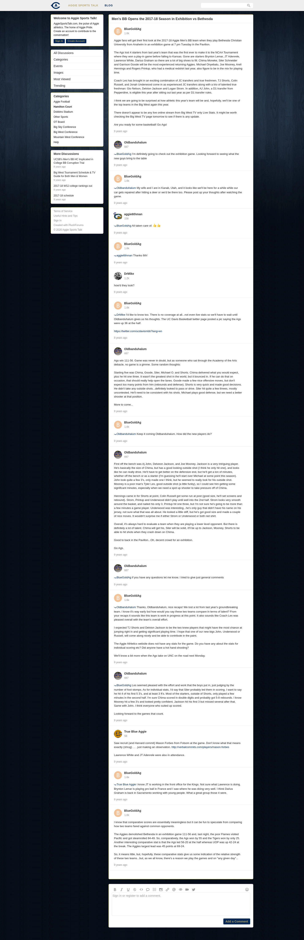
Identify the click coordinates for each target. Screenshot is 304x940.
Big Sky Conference (65, 127)
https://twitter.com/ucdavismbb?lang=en (138, 331)
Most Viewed (62, 79)
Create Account (76, 41)
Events (58, 66)
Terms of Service (63, 211)
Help (56, 142)
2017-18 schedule (64, 195)
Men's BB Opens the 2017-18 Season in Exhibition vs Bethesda (162, 19)
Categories (61, 59)
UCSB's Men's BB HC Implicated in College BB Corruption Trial (73, 161)
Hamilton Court (63, 106)
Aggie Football (62, 101)
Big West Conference (65, 132)
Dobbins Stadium (63, 111)
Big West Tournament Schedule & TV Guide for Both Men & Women (74, 174)
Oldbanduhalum (135, 142)
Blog (109, 5)
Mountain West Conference (69, 137)
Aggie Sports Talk (83, 5)
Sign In (59, 41)
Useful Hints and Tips (65, 215)
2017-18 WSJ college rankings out (73, 185)
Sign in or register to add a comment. (181, 904)
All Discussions (63, 53)
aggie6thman (133, 214)
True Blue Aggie (135, 731)
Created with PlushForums (68, 225)
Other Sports (61, 116)
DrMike (129, 273)
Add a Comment (236, 921)
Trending (59, 85)
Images (58, 72)
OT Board (59, 121)
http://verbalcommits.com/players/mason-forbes (200, 747)
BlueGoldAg (132, 29)
